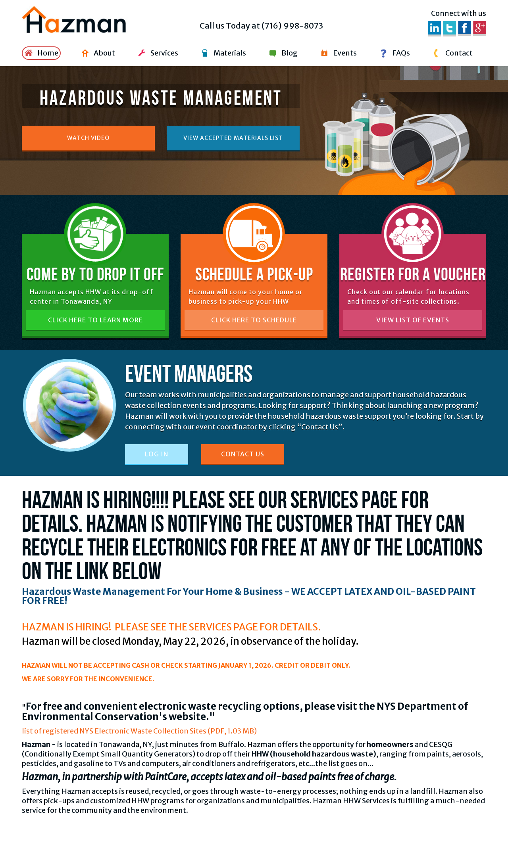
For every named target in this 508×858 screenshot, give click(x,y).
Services (157, 53)
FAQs (393, 53)
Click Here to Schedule (254, 320)
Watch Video (88, 138)
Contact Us (242, 454)
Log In (156, 454)
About (97, 53)
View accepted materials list (233, 138)
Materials (222, 53)
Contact (452, 53)
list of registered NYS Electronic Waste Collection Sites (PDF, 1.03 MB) (139, 730)
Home (40, 53)
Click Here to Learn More (95, 320)
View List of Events (412, 320)
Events (337, 53)
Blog (282, 53)
